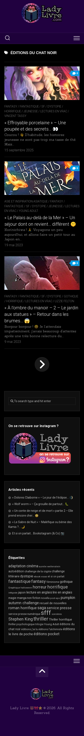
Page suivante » (42, 364)
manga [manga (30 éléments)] (21, 598)
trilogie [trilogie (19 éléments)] (39, 624)
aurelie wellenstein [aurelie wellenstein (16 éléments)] (49, 566)
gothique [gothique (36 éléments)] (66, 582)
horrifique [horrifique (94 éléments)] (57, 587)
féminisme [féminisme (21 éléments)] (52, 581)
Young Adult (28, 211)
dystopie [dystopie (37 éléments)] (26, 576)
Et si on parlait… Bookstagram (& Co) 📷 (38, 533)
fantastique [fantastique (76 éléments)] (19, 581)
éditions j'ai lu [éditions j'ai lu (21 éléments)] (29, 629)
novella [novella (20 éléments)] (45, 598)
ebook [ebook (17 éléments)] (37, 576)
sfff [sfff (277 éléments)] (46, 612)
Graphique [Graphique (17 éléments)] (14, 587)
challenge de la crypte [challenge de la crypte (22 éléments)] (38, 571)
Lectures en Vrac (53, 111)
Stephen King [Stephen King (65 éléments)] (20, 619)
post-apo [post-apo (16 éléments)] (55, 598)
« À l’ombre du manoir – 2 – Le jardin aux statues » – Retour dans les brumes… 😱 (41, 314)
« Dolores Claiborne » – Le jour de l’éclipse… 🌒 (42, 497)
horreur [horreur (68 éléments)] (40, 587)
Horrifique (12, 111)
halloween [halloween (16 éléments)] (26, 587)
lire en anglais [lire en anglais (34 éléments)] (62, 592)
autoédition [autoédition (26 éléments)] (16, 571)
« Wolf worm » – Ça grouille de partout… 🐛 (40, 504)
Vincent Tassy (15, 116)
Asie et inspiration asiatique (26, 201)
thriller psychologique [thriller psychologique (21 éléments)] (21, 624)
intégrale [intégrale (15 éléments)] (12, 592)
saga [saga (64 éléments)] (41, 607)
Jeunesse (31, 111)
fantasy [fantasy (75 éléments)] (38, 581)
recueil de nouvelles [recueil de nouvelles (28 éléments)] (53, 603)
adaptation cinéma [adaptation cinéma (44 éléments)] (23, 566)
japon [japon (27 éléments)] (22, 592)
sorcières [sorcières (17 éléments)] (57, 614)
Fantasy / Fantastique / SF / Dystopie (32, 106)
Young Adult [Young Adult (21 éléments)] (51, 624)
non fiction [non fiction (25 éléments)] (33, 598)
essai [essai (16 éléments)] (44, 576)
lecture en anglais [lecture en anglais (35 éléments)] (39, 592)
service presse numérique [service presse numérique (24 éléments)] (24, 613)
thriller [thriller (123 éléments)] (40, 619)
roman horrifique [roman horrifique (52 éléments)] (22, 608)
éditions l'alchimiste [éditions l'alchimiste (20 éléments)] (50, 629)
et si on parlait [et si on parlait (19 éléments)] (56, 576)
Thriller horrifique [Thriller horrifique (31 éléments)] (60, 619)
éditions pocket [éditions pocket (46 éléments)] (46, 634)
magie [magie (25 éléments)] (12, 598)
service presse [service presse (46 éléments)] (59, 608)
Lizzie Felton (64, 301)
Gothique (71, 296)
